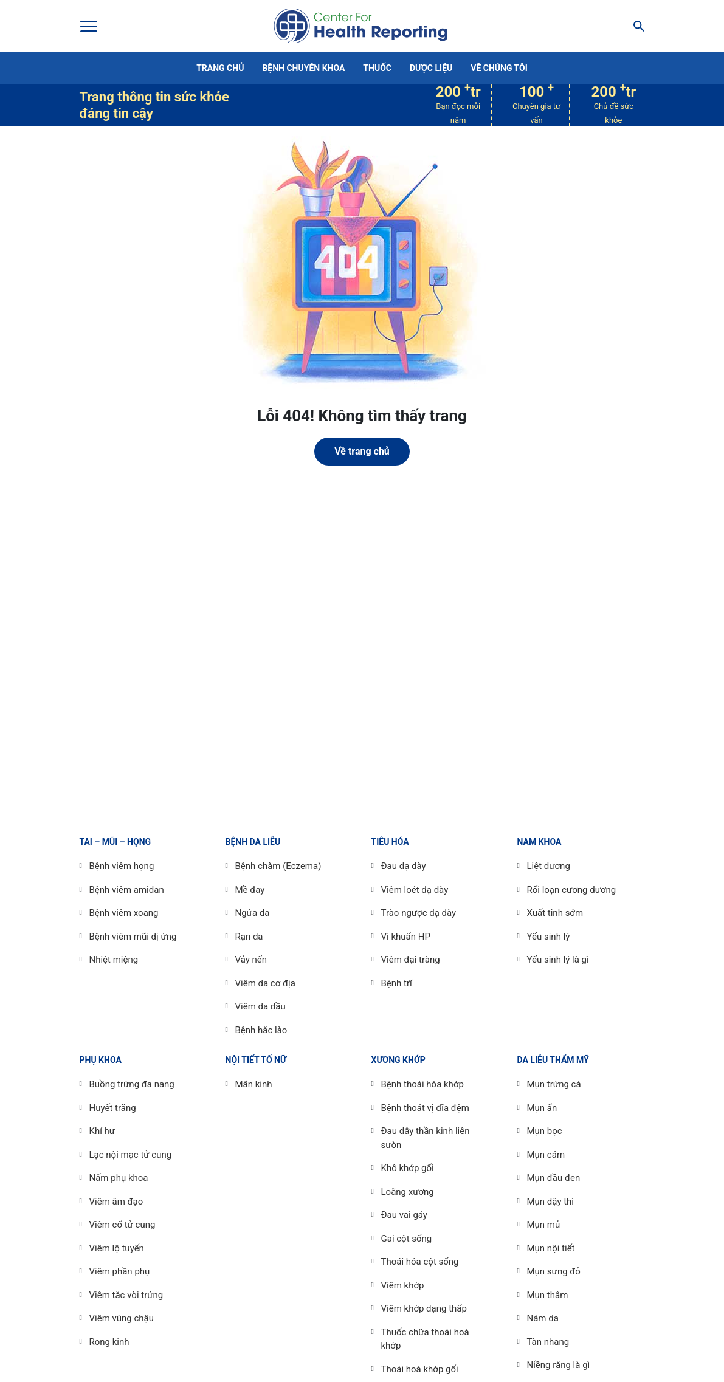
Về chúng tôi (499, 68)
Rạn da (249, 936)
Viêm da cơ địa (265, 983)
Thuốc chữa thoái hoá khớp (425, 1339)
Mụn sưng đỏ (554, 1271)
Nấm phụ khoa (118, 1177)
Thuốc (377, 68)
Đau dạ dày (403, 866)
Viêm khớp (402, 1285)
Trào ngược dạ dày (419, 912)
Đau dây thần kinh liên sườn (425, 1138)
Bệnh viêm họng (121, 866)
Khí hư (102, 1131)
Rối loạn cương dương (571, 889)
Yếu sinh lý (548, 936)
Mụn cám (546, 1154)
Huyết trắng (112, 1107)
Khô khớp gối (407, 1168)
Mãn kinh (253, 1084)
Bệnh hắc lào (261, 1030)
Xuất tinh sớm (555, 912)
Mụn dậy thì (550, 1201)
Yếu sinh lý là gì (558, 959)
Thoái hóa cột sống (420, 1261)
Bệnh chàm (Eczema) (278, 866)
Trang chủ (220, 68)
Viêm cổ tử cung (122, 1224)
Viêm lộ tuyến (116, 1248)
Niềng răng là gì (558, 1365)
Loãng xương (407, 1191)
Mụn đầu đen (554, 1177)
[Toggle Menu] (88, 26)
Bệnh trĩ (396, 983)
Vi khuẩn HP (405, 936)
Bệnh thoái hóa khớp (422, 1084)
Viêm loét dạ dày (415, 889)
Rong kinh (109, 1341)
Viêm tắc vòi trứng (126, 1295)
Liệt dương (548, 866)
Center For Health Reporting (360, 26)
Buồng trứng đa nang (131, 1084)
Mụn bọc (544, 1131)
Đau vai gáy (404, 1214)
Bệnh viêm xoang (124, 912)
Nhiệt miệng (114, 959)
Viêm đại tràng (410, 959)
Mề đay (250, 889)
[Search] (635, 26)
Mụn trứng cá (554, 1084)
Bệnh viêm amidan (126, 889)
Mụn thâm (547, 1295)
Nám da (543, 1318)
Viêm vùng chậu (121, 1318)
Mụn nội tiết (551, 1248)
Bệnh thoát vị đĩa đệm (425, 1107)
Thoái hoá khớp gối (419, 1369)
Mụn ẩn (542, 1107)
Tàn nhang (548, 1341)
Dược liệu (431, 68)
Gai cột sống (406, 1238)
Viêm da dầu (260, 1006)
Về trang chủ (362, 451)
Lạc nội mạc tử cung (130, 1154)
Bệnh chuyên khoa (303, 68)
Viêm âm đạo (116, 1201)
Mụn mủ (543, 1224)
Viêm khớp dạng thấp (424, 1308)
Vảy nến (251, 959)
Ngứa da (252, 912)
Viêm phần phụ (119, 1271)
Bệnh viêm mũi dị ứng (133, 936)
